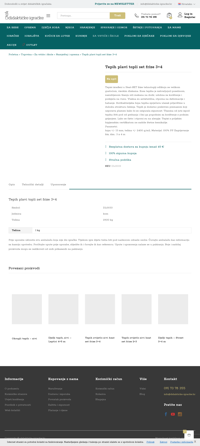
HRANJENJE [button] (87, 27)
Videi (143, 388)
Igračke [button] (13, 36)
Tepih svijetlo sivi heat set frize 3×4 (100, 339)
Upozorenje (58, 184)
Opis (12, 184)
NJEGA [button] (69, 27)
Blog (142, 394)
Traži (117, 15)
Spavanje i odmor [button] (114, 27)
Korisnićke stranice (16, 394)
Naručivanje (55, 388)
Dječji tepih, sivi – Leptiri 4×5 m (59, 339)
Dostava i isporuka (59, 394)
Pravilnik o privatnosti (18, 405)
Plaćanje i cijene (58, 410)
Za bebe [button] (13, 27)
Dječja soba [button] (51, 27)
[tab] (13, 186)
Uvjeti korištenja (14, 399)
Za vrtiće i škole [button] (106, 36)
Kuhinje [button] (81, 36)
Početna (13, 54)
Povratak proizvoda (59, 399)
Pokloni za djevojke (175, 36)
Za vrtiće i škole (43, 54)
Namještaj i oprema (67, 54)
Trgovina (26, 54)
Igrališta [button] (32, 36)
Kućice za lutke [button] (57, 36)
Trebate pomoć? (151, 14)
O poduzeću (12, 388)
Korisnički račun (104, 388)
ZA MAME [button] (174, 27)
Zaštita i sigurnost (59, 405)
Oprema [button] (30, 27)
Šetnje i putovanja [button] (147, 27)
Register (189, 17)
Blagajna (100, 399)
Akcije (11, 45)
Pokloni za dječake (139, 36)
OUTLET (29, 44)
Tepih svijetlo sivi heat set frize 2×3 (136, 339)
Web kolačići (12, 410)
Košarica (100, 394)
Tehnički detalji (33, 184)
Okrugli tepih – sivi (24, 338)
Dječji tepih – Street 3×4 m (170, 339)
